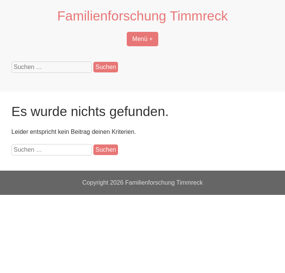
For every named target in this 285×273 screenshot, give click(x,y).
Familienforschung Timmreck (142, 15)
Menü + (142, 39)
